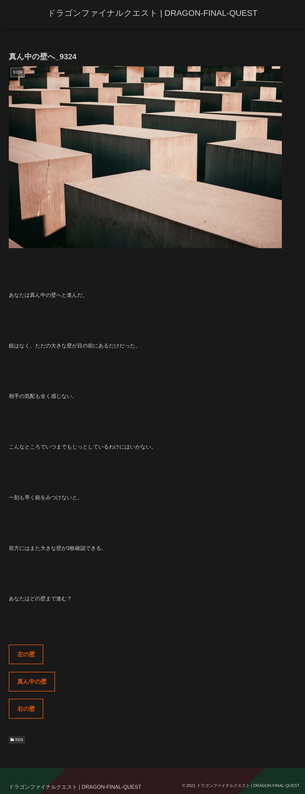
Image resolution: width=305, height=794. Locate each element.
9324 (17, 740)
